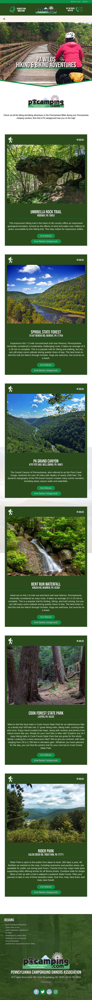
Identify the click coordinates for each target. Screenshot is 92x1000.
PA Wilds (8, 933)
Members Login (75, 1)
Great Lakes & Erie (12, 927)
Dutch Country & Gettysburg (15, 925)
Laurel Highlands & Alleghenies (16, 930)
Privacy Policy (46, 982)
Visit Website (46, 236)
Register (85, 1)
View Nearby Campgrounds (46, 241)
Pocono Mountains (12, 941)
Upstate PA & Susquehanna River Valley (20, 944)
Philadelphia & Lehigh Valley (15, 935)
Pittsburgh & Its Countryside (15, 938)
